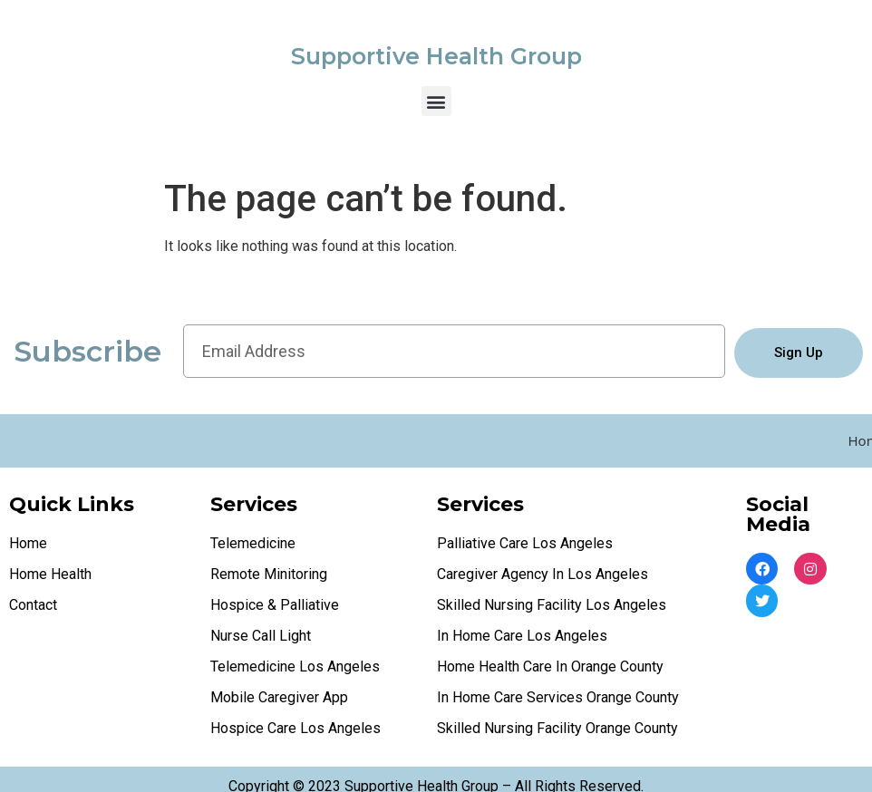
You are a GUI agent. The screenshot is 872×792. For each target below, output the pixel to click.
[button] (436, 101)
